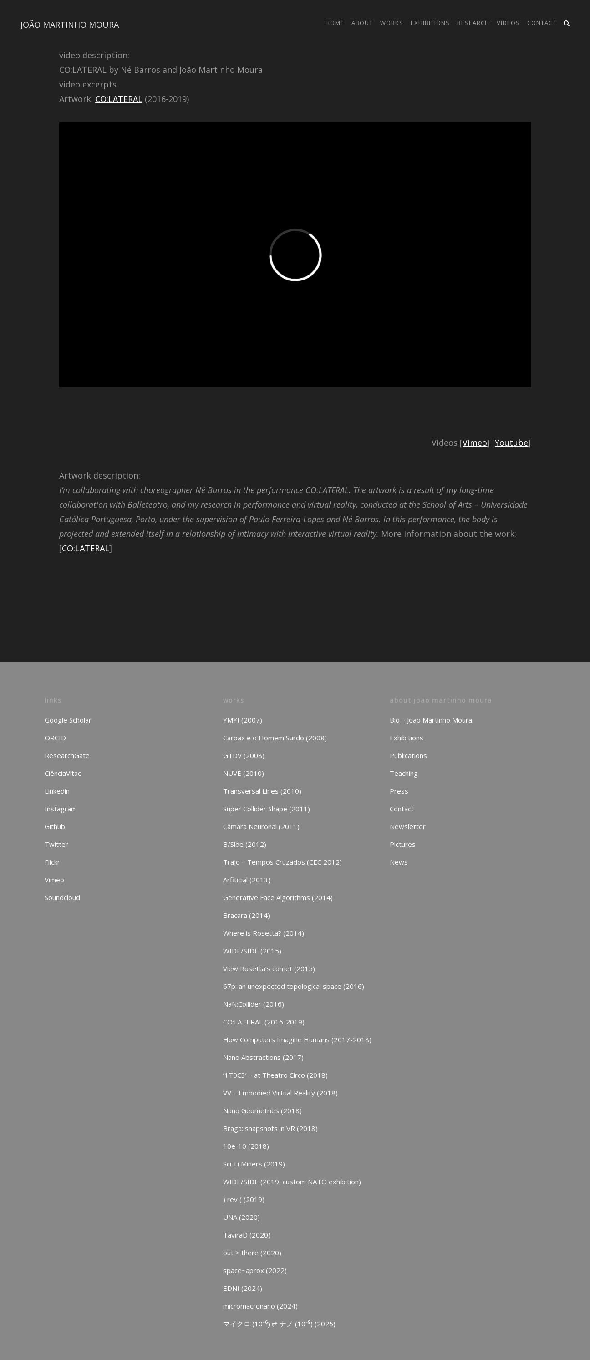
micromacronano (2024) (260, 1305)
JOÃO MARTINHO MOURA (69, 24)
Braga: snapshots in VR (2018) (270, 1128)
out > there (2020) (252, 1252)
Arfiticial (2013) (246, 879)
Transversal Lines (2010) (262, 790)
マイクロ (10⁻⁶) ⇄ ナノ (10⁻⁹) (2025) (279, 1323)
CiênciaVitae (63, 773)
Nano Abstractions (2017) (263, 1057)
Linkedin (57, 790)
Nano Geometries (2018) (262, 1110)
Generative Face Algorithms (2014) (278, 897)
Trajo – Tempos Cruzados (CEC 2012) (282, 861)
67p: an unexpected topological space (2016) (293, 986)
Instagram (61, 808)
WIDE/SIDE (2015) (252, 950)
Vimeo (475, 442)
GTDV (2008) (243, 755)
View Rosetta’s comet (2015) (269, 968)
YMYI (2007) (242, 719)
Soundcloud (62, 897)
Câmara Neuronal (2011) (261, 826)
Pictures (403, 844)
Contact (402, 808)
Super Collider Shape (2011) (266, 808)
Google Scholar (68, 719)
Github (55, 826)
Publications (408, 755)
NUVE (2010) (243, 773)
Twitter (56, 844)
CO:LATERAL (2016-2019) (264, 1021)
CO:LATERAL (118, 98)
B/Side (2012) (244, 844)
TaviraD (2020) (246, 1234)
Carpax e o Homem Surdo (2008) (275, 737)
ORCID (55, 737)
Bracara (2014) (246, 915)
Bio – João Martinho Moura (431, 719)
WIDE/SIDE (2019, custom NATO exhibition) (292, 1181)
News (399, 861)
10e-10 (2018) (246, 1146)
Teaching (404, 773)
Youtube (511, 442)
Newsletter (408, 826)
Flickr (52, 861)
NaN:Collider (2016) (253, 1004)
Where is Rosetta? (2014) (263, 932)
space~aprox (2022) (255, 1270)
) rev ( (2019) (243, 1199)
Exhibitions (406, 737)
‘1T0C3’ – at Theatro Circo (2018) (275, 1075)
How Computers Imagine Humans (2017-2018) (297, 1039)
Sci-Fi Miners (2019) (254, 1163)
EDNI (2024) (242, 1288)
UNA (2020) (241, 1217)
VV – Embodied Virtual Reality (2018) (280, 1092)
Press (399, 790)
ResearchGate (67, 755)
